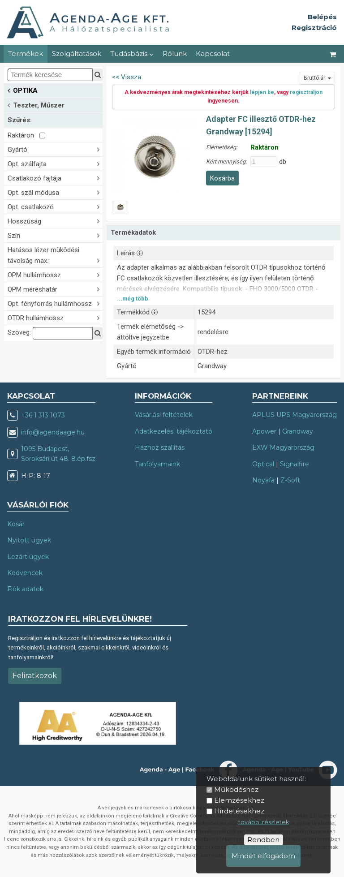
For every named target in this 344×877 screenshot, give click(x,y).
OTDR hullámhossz (55, 317)
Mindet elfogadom (263, 855)
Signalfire (294, 464)
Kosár (16, 524)
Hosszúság (55, 220)
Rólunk (175, 53)
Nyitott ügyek (29, 540)
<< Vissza (126, 77)
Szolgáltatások (76, 53)
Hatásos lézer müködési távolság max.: (55, 255)
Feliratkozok (35, 675)
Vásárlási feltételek (164, 415)
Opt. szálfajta (55, 163)
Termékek (25, 53)
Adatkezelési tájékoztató (173, 431)
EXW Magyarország (283, 447)
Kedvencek (25, 573)
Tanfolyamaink (157, 464)
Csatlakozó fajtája (55, 177)
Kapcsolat (213, 53)
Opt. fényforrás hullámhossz (55, 303)
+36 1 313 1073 (43, 415)
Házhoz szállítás (160, 447)
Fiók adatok (25, 589)
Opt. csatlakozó (55, 206)
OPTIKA (23, 90)
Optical (263, 464)
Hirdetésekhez (239, 811)
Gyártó (55, 149)
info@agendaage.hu (53, 432)
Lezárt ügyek (28, 557)
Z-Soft (290, 480)
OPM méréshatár (55, 288)
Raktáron (26, 135)
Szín (55, 235)
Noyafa (263, 480)
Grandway (297, 431)
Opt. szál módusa (55, 192)
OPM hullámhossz (55, 274)
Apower (264, 431)
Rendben (263, 839)
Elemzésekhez (239, 800)
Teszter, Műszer (36, 104)
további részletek (263, 822)
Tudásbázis (132, 53)
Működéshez (236, 789)
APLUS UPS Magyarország (294, 415)
